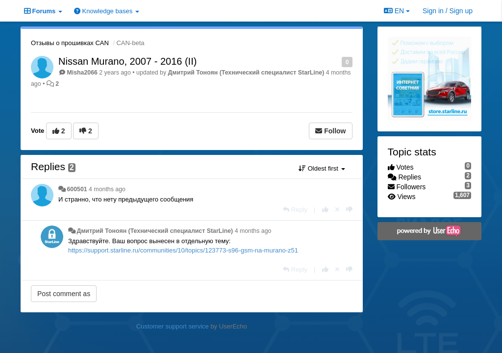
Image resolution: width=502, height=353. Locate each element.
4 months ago (107, 189)
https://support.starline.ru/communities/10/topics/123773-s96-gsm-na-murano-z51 (183, 250)
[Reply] (295, 209)
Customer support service (172, 326)
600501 (77, 189)
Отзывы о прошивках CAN (70, 43)
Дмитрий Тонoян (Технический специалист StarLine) (246, 72)
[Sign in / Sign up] (448, 10)
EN (397, 11)
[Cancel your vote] (337, 209)
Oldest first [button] (322, 168)
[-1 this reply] (349, 209)
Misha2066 (82, 72)
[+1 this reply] (325, 209)
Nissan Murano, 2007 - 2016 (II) (127, 61)
